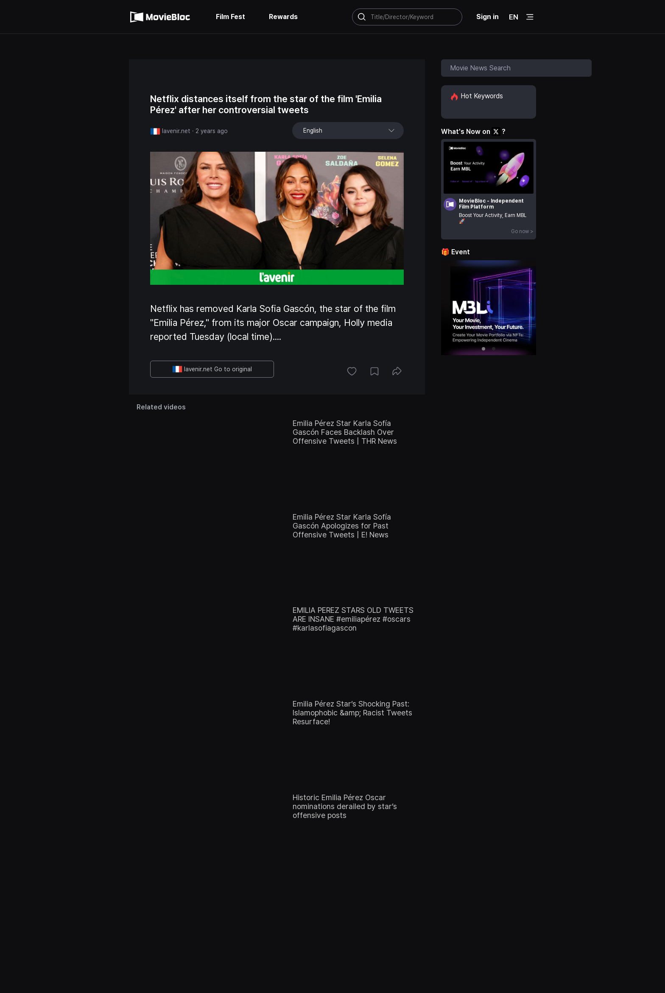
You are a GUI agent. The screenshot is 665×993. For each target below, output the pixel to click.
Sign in (487, 17)
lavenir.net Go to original (212, 369)
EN (513, 17)
